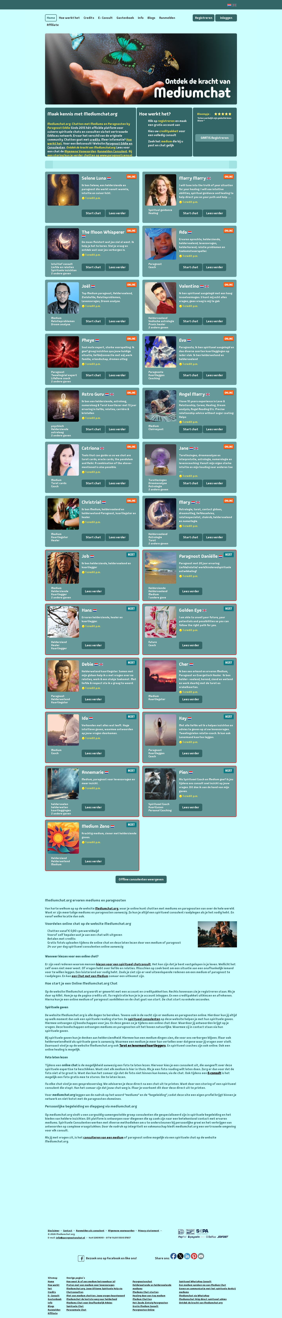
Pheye (90, 340)
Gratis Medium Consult (145, 1306)
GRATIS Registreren (215, 138)
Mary (189, 502)
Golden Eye (192, 610)
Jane (188, 448)
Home (51, 18)
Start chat (93, 213)
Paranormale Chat (76, 1309)
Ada (185, 232)
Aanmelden (167, 18)
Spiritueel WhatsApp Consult (195, 1281)
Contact (67, 1230)
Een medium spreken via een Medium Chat (202, 1285)
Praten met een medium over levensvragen (90, 1285)
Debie (92, 664)
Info (141, 18)
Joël (88, 286)
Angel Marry (194, 394)
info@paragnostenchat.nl (70, 1237)
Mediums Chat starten (145, 1292)
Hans (89, 610)
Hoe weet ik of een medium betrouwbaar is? (90, 1281)
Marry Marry (195, 178)
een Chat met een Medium (90, 976)
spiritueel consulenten (144, 1019)
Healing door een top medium (149, 1295)
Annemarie (95, 772)
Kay (185, 718)
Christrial (94, 502)
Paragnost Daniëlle (200, 556)
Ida (87, 718)
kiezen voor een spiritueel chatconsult (123, 964)
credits (95, 140)
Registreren (203, 18)
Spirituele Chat (75, 1306)
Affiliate (53, 25)
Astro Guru (98, 394)
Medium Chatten (142, 1299)
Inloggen (226, 18)
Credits (89, 18)
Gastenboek (125, 18)
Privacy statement (148, 1230)
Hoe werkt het (69, 18)
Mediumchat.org (106, 908)
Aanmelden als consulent (90, 1230)
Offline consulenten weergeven (141, 879)
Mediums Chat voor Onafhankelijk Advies (89, 1302)
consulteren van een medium (103, 1137)
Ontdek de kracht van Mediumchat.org (200, 1302)
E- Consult (105, 18)
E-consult (214, 1073)
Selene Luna (96, 178)
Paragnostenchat (142, 1281)
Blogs (151, 18)
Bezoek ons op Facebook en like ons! (107, 1258)
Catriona (93, 448)
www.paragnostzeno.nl (116, 155)
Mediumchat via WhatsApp (194, 1295)
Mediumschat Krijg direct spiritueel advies (203, 1299)
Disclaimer (53, 1230)
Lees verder (117, 213)
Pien (186, 772)
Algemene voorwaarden (121, 1230)
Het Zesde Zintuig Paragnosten (150, 1302)
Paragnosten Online (144, 1309)
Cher (186, 664)
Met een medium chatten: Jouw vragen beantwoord (95, 1295)
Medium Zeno (98, 826)
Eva (185, 340)
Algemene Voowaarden (80, 151)
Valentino (194, 286)
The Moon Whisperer (103, 233)
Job (88, 556)
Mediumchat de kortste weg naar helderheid (91, 1299)
